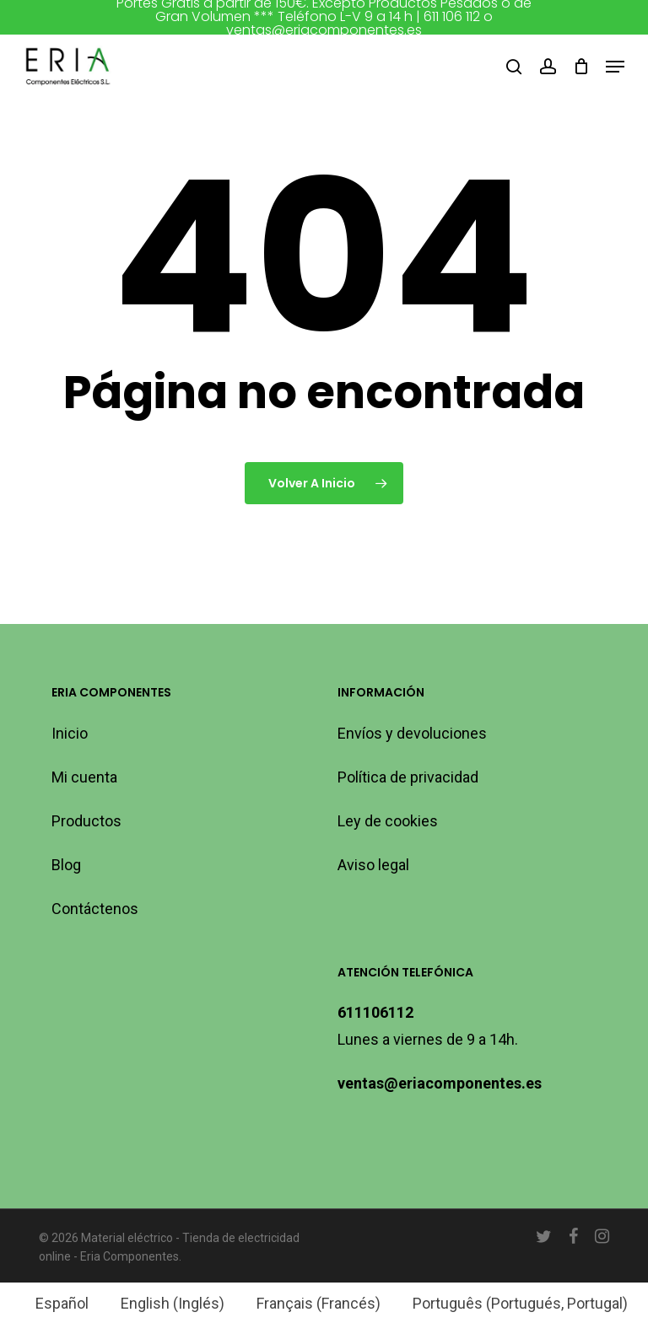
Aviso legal (373, 865)
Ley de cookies (388, 821)
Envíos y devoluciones (412, 733)
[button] (615, 66)
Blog (66, 865)
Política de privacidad (408, 777)
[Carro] (580, 67)
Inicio (69, 733)
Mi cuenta (84, 777)
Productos (86, 821)
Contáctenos (94, 908)
